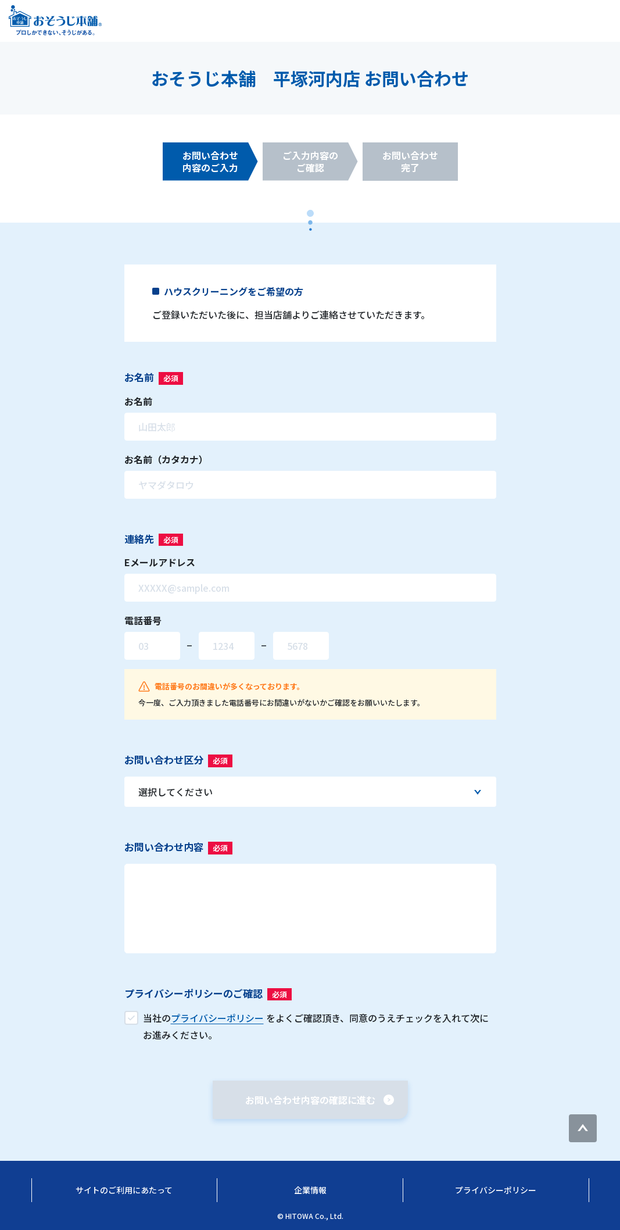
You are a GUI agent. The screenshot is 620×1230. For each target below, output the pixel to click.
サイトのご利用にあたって (124, 1190)
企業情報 (310, 1190)
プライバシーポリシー (495, 1190)
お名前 (138, 401)
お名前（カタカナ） (166, 459)
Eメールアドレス (159, 562)
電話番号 (143, 620)
